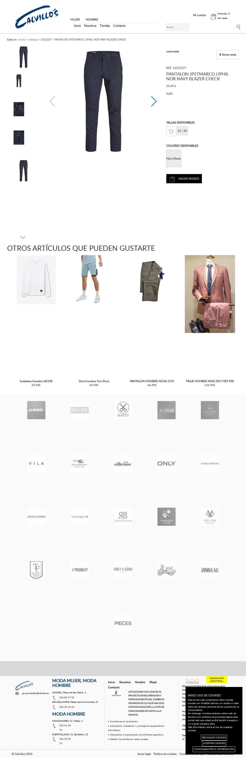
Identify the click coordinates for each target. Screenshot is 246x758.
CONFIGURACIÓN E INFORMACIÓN (214, 749)
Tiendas (105, 25)
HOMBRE (92, 19)
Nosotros (90, 25)
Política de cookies (165, 754)
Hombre (140, 682)
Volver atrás (227, 54)
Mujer (153, 682)
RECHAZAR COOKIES (214, 737)
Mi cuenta (199, 15)
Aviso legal (144, 754)
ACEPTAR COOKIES (214, 743)
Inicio (77, 25)
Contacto (119, 25)
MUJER (75, 19)
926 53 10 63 (66, 707)
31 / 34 (182, 131)
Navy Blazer (173, 158)
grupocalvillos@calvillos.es (35, 693)
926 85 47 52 (66, 697)
